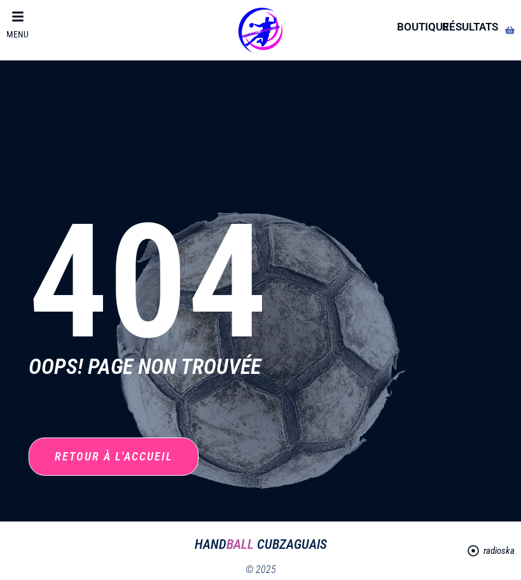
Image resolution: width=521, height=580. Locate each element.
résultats (470, 26)
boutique (423, 26)
